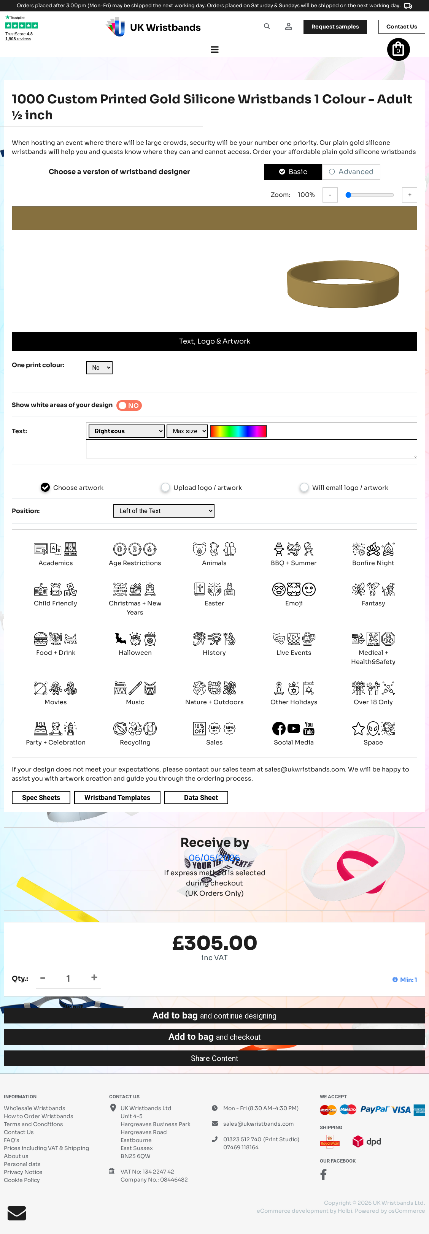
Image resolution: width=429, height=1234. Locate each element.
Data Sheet (201, 798)
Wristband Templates (117, 798)
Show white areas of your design (62, 405)
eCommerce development (293, 1210)
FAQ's (11, 1140)
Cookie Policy (22, 1180)
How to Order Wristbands (38, 1116)
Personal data (22, 1164)
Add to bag (214, 1015)
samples (335, 26)
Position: (26, 511)
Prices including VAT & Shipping (46, 1148)
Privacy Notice (23, 1172)
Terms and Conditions (33, 1124)
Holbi (345, 1210)
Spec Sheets (41, 798)
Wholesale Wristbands (34, 1108)
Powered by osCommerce (390, 1210)
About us (16, 1156)
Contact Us (19, 1132)
